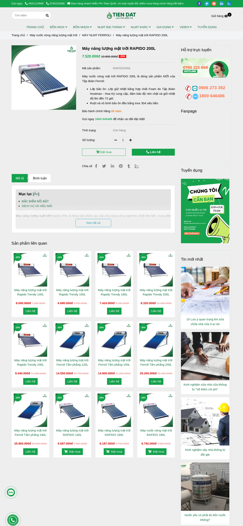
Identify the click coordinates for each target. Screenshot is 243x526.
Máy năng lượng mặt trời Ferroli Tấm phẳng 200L (156, 362)
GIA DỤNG (165, 27)
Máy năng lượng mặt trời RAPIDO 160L (114, 432)
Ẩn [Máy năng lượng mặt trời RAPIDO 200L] (36, 194)
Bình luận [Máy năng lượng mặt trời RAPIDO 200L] (40, 178)
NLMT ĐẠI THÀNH (111, 27)
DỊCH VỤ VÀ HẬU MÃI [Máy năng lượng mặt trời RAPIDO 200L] (37, 206)
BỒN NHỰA (82, 27)
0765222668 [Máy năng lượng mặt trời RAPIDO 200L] (55, 3)
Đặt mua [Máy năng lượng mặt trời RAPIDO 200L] (72, 451)
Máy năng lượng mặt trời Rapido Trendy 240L (30, 362)
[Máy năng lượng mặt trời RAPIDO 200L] (121, 15)
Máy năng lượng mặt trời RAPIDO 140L (72, 432)
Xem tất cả (93, 222)
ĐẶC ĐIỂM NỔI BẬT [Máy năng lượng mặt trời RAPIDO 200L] (35, 201)
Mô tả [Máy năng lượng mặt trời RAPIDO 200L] (20, 178)
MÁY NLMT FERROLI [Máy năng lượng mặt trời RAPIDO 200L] (96, 35)
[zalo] (230, 3)
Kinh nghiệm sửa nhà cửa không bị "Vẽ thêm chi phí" (205, 387)
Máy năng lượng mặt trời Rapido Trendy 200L (156, 292)
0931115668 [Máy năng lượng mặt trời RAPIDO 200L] (34, 3)
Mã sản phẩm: (92, 68)
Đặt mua (104, 152)
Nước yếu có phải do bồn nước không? (205, 517)
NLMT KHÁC (141, 27)
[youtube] (215, 3)
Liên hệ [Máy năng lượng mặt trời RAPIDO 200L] (153, 152)
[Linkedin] (112, 166)
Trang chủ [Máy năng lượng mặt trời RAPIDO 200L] (18, 35)
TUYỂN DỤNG (207, 27)
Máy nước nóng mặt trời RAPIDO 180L (156, 432)
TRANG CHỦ (35, 27)
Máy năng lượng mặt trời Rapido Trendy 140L (30, 292)
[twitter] (208, 3)
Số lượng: (89, 140)
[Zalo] (139, 166)
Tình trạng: (89, 130)
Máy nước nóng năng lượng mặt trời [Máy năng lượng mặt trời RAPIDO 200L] (53, 35)
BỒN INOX (58, 27)
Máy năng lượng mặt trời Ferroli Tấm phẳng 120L (72, 362)
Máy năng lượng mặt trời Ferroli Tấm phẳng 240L (30, 432)
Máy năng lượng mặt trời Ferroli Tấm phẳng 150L (114, 362)
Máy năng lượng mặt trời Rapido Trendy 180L (114, 292)
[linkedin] (223, 3)
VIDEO (185, 27)
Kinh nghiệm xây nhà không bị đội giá (205, 452)
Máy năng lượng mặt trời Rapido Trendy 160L (72, 292)
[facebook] (200, 3)
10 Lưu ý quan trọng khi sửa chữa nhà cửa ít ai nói (205, 322)
